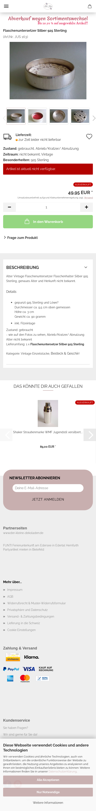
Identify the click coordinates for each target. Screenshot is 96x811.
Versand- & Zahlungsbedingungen (30, 616)
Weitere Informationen (48, 802)
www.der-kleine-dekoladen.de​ (23, 533)
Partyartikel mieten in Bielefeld (23, 549)
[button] (9, 207)
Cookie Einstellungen (21, 630)
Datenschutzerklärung (63, 771)
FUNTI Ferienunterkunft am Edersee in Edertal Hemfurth (41, 545)
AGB (10, 596)
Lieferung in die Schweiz (23, 623)
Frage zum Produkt (22, 238)
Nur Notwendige (48, 792)
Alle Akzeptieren (48, 780)
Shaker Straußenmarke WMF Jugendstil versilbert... (48, 432)
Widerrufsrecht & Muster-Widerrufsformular (36, 603)
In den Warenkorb (43, 221)
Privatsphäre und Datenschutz (27, 610)
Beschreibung (22, 267)
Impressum (14, 589)
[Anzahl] (48, 207)
